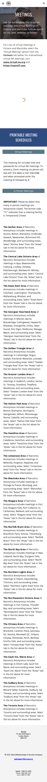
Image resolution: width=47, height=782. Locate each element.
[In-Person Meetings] (24, 190)
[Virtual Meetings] (24, 151)
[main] (23, 14)
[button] (3, 3)
